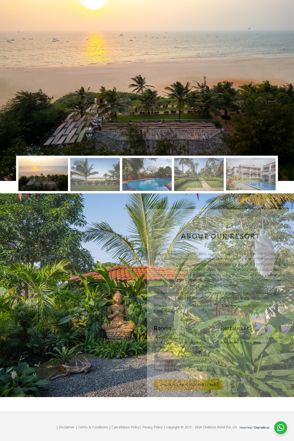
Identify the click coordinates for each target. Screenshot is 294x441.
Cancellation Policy (125, 427)
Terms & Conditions (93, 427)
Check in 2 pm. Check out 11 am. (188, 384)
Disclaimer (66, 427)
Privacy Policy (152, 427)
